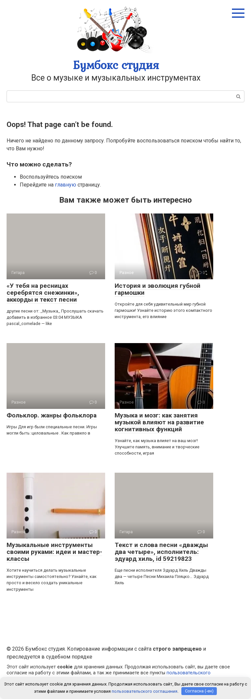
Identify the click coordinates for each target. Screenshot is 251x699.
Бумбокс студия (116, 65)
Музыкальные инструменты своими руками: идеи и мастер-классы (54, 551)
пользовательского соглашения (144, 690)
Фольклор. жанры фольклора (52, 415)
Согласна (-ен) (199, 690)
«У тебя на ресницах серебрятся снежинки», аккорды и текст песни (43, 292)
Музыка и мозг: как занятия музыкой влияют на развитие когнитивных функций (159, 422)
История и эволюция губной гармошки (157, 289)
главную (65, 185)
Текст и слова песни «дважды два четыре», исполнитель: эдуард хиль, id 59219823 (161, 551)
